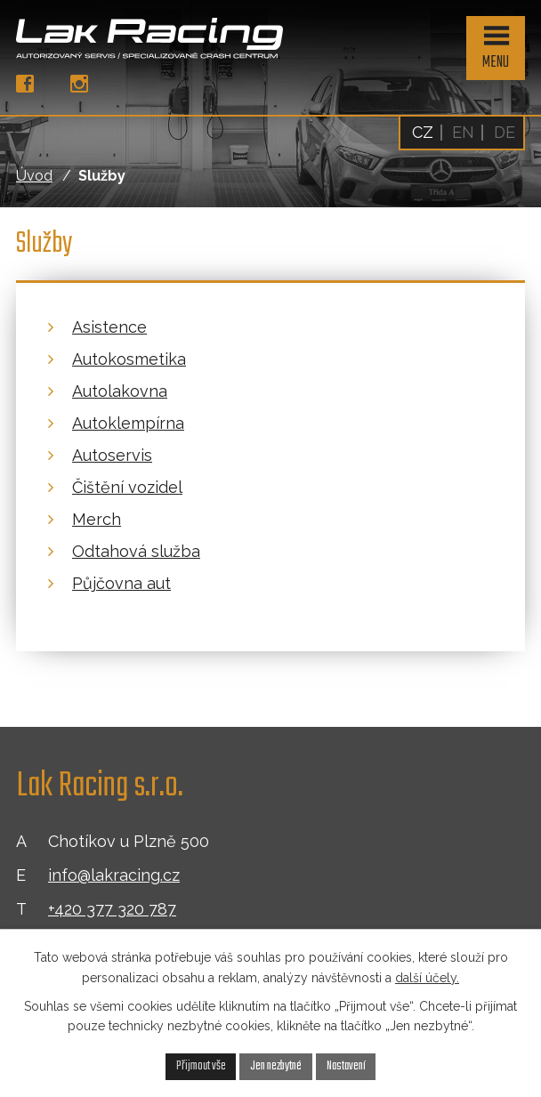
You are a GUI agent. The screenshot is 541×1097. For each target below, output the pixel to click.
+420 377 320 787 (112, 908)
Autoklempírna (128, 423)
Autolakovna (119, 391)
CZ (422, 132)
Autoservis (112, 455)
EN (463, 132)
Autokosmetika (129, 359)
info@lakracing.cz (114, 875)
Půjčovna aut (121, 583)
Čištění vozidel (127, 487)
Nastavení (346, 1066)
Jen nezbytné (276, 1066)
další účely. (427, 978)
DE (504, 132)
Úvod (34, 175)
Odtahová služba (136, 551)
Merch (96, 519)
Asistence (109, 327)
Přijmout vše (201, 1066)
